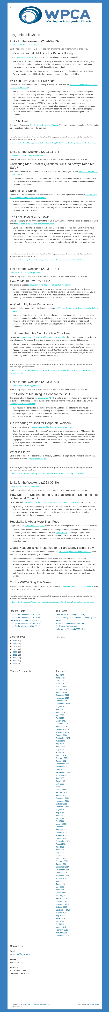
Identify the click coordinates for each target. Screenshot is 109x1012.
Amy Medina (22, 370)
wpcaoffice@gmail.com (20, 954)
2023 (15, 649)
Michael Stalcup (49, 143)
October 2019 (61, 907)
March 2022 (61, 824)
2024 (15, 646)
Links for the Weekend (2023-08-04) (34, 382)
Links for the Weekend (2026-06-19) (25, 623)
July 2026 (60, 675)
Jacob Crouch (54, 602)
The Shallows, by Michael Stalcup (44, 125)
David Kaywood (24, 474)
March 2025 (61, 721)
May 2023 (60, 784)
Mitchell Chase (61, 143)
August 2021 (61, 844)
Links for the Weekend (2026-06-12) (25, 626)
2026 (15, 640)
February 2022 (62, 827)
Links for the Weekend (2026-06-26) (25, 617)
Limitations (62, 370)
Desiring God (38, 143)
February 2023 (62, 792)
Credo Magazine (24, 602)
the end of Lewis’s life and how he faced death (34, 224)
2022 (15, 652)
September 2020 (63, 875)
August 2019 (61, 913)
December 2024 (62, 729)
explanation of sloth (38, 459)
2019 (15, 661)
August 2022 (61, 809)
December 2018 (62, 935)
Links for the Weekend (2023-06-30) (34, 482)
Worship (81, 474)
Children (32, 260)
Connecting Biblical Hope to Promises (77, 586)
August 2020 (61, 878)
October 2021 (61, 838)
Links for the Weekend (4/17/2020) (70, 615)
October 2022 (61, 804)
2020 (15, 658)
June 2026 (60, 678)
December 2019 (62, 901)
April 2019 (60, 924)
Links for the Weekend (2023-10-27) (34, 269)
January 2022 (61, 830)
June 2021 (60, 850)
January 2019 (61, 933)
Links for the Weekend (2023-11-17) (34, 151)
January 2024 (61, 761)
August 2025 (61, 706)
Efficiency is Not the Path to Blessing (25, 620)
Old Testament (60, 260)
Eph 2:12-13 (61, 532)
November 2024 (62, 732)
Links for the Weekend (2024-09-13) (34, 41)
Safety (69, 260)
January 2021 (61, 864)
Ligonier (50, 474)
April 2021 (60, 855)
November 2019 (62, 904)
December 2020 (62, 867)
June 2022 (60, 815)
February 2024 (62, 758)
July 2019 (60, 915)
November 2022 (62, 801)
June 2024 (60, 746)
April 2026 (60, 683)
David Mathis (27, 143)
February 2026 (62, 689)
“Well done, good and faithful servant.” (75, 552)
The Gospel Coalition (75, 143)
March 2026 (61, 686)
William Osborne (78, 260)
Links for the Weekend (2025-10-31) (71, 629)
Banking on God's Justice (66, 626)
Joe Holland (42, 474)
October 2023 (61, 769)
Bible (20, 143)
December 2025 (62, 695)
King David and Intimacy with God (70, 623)
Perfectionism (15, 373)
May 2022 (60, 818)
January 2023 (61, 795)
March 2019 (61, 927)
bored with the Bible (25, 57)
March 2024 (61, 755)
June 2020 (60, 884)
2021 (15, 655)
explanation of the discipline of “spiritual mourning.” (49, 285)
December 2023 (62, 764)
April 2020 (60, 890)
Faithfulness (35, 602)
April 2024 (60, 752)
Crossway (39, 260)
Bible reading (23, 260)
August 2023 (61, 775)
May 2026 (60, 681)
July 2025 (60, 709)
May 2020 (60, 887)
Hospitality (44, 602)
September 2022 (63, 807)
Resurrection (77, 602)
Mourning (69, 474)
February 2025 (62, 724)
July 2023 (60, 778)
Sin (22, 373)
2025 (15, 643)
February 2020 (62, 895)
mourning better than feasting (22, 404)
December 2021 (62, 832)
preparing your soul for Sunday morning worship (50, 427)
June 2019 (60, 918)
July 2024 (60, 744)
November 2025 (62, 698)
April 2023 (60, 787)
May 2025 (60, 715)
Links (13, 143)
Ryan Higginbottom (36, 45)
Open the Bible (84, 370)
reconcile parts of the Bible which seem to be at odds (42, 337)
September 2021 (63, 841)
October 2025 (61, 701)
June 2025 (60, 712)
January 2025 (61, 726)
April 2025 (60, 718)
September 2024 (63, 738)
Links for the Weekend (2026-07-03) (25, 615)
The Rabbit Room (90, 143)
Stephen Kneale (88, 602)
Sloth (75, 474)
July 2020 (60, 881)
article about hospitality (34, 525)
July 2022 (60, 812)
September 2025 (63, 704)
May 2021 (60, 852)
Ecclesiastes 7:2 (44, 398)
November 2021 (62, 835)
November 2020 (62, 870)
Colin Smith (43, 370)
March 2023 (61, 789)
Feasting (33, 474)
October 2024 (61, 735)
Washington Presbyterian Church (35, 1004)
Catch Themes (93, 1004)
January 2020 (61, 898)
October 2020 (61, 872)
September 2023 (63, 772)
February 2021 (62, 861)
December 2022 (62, 798)
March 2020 (61, 893)
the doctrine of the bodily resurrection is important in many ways (52, 502)
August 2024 (61, 741)
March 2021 (61, 858)
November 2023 (62, 767)
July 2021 (60, 847)
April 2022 (60, 821)
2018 (15, 663)
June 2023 (60, 781)
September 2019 (63, 910)
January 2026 (61, 692)
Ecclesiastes (52, 370)
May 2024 (60, 749)
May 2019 (60, 921)
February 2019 (62, 930)
